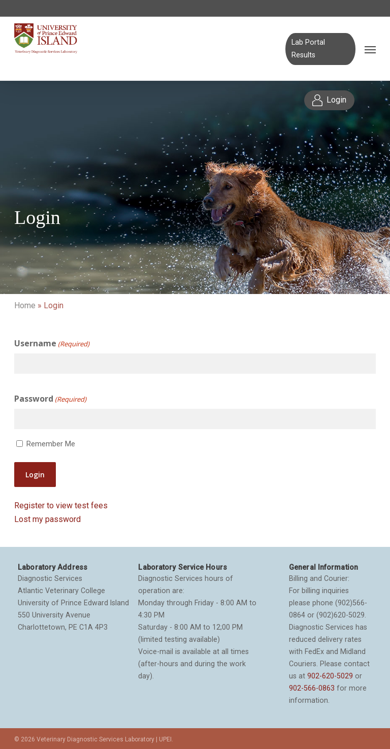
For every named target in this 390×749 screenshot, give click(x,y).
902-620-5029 (330, 676)
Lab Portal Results (308, 48)
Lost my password (47, 519)
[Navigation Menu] (370, 49)
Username (51, 344)
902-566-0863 (312, 688)
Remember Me (50, 443)
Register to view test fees (61, 505)
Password (50, 399)
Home (25, 305)
